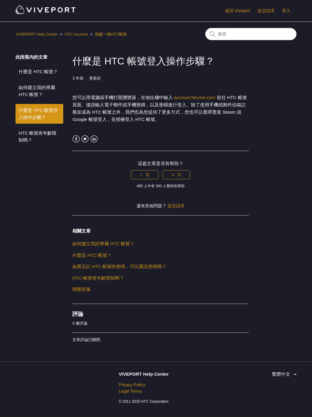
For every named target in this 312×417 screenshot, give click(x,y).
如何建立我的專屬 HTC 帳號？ (37, 91)
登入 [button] (286, 10)
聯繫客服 (81, 289)
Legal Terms (130, 391)
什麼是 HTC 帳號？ (38, 71)
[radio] (144, 174)
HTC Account (76, 34)
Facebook (76, 139)
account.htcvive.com (195, 97)
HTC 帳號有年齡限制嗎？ (38, 136)
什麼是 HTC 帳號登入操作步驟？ (38, 114)
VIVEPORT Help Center (36, 34)
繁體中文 (281, 374)
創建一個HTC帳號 (111, 34)
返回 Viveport (237, 10)
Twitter (85, 139)
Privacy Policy (132, 384)
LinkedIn (94, 139)
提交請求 (266, 10)
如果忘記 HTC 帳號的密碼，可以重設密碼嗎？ (119, 266)
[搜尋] (250, 34)
